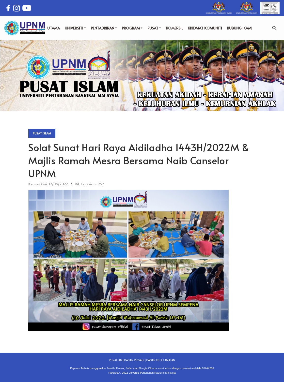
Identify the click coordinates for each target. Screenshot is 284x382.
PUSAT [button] (154, 27)
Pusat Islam (42, 133)
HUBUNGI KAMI (239, 27)
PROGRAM (132, 27)
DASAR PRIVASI (134, 360)
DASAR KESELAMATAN (160, 360)
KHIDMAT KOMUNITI (205, 27)
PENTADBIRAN (104, 27)
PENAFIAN (115, 360)
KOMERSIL (174, 27)
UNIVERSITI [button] (75, 27)
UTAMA (53, 27)
